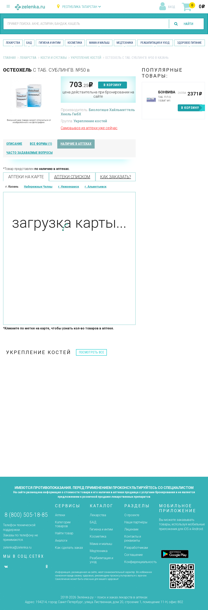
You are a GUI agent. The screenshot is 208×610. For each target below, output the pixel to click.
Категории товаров (62, 524)
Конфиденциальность (140, 562)
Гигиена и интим (101, 529)
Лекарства (13, 42)
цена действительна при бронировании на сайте (98, 94)
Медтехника (125, 42)
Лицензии (131, 529)
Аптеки (60, 515)
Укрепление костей (86, 58)
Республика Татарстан (79, 7)
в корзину (112, 85)
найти (188, 24)
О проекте (131, 515)
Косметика (75, 42)
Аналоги (61, 540)
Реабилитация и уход (155, 42)
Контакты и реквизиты (132, 538)
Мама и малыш (99, 42)
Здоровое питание (189, 42)
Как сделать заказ (69, 548)
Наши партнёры (135, 522)
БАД (29, 42)
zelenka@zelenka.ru (17, 547)
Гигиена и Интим (50, 42)
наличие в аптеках (76, 144)
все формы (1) (41, 144)
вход (171, 7)
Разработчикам (136, 548)
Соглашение (133, 555)
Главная (9, 58)
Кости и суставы (53, 58)
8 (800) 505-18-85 (26, 514)
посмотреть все (91, 352)
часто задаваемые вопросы (29, 153)
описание (14, 144)
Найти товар (64, 533)
